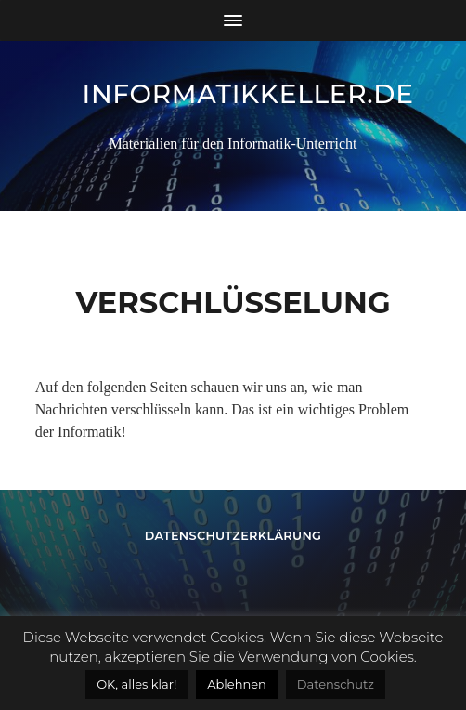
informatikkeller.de (248, 94)
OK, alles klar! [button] (136, 684)
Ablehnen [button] (236, 684)
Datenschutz (335, 684)
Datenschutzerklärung (233, 536)
